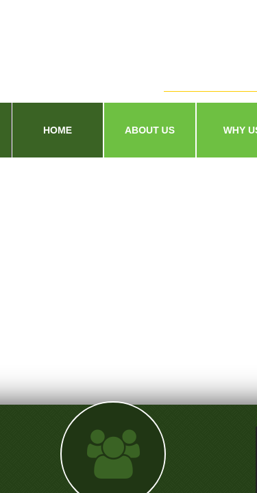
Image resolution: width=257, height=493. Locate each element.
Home (57, 130)
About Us (150, 130)
